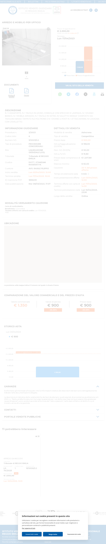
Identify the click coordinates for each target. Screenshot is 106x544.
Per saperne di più (28, 528)
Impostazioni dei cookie (74, 534)
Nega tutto (53, 534)
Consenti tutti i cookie (31, 534)
